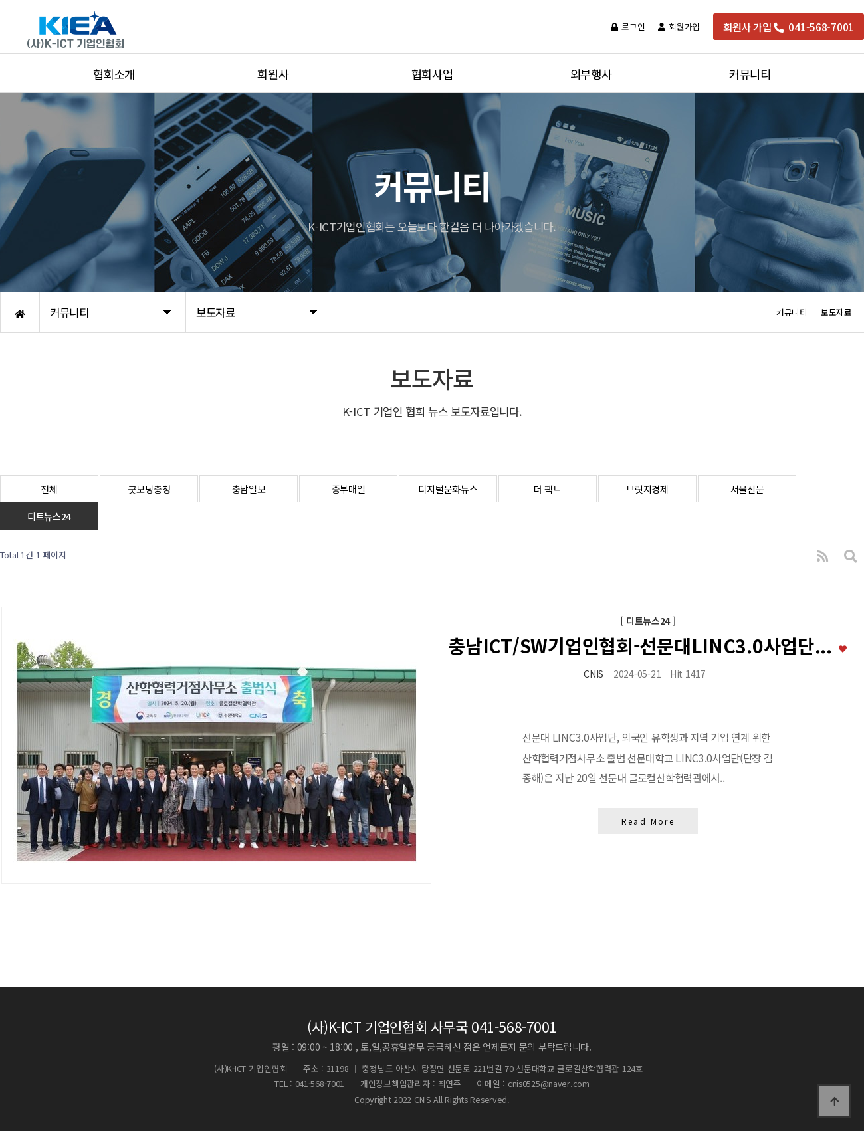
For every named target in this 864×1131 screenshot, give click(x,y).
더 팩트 (548, 489)
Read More (647, 822)
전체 (49, 489)
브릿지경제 (647, 489)
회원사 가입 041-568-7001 (788, 26)
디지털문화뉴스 (447, 489)
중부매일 (349, 489)
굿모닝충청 (149, 489)
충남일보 (249, 489)
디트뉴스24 (49, 516)
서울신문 (747, 489)
